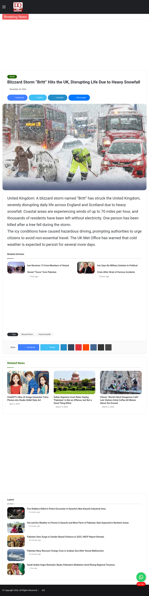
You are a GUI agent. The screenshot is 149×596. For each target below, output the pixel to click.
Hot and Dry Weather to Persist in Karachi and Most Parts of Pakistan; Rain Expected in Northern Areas (78, 523)
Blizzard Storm (27, 334)
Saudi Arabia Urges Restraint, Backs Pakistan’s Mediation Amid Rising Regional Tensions (71, 565)
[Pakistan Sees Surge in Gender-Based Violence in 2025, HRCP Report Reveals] (16, 541)
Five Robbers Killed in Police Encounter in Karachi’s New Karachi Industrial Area (66, 509)
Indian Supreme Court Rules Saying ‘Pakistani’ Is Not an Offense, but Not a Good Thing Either (73, 400)
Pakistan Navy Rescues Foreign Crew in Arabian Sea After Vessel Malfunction (65, 551)
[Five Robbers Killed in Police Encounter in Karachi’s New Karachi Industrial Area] (16, 513)
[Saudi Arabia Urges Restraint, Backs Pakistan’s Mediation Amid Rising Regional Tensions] (16, 569)
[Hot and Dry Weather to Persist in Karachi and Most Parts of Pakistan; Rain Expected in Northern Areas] (16, 527)
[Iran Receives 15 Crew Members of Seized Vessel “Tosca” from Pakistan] (16, 268)
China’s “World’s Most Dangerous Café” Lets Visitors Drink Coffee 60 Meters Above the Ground (119, 400)
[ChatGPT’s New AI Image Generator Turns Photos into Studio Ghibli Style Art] (28, 382)
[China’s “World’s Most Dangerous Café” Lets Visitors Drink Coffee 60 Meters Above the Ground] (121, 382)
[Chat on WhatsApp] (141, 577)
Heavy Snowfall (45, 334)
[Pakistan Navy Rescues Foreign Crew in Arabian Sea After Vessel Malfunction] (16, 555)
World (12, 77)
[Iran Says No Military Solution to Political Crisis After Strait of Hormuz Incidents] (86, 268)
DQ (43, 590)
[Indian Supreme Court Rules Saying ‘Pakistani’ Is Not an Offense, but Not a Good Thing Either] (74, 382)
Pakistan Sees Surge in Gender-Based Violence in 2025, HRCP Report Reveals (65, 537)
